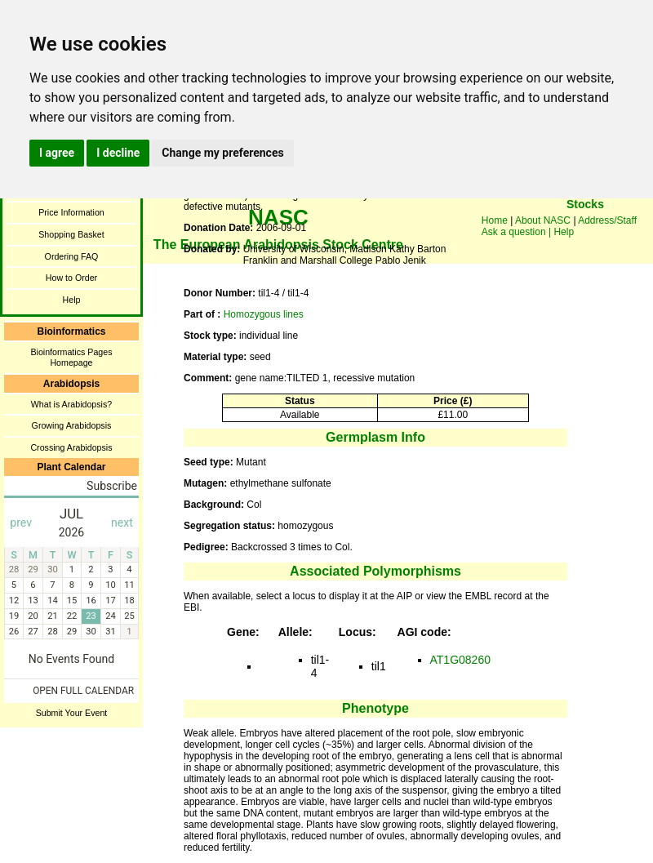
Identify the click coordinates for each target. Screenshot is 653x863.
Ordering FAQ (72, 256)
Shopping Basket (71, 234)
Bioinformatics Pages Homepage (71, 357)
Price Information (71, 212)
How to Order (71, 277)
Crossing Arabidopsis (71, 447)
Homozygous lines (264, 314)
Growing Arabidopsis (72, 425)
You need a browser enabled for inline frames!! (585, 228)
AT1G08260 (460, 659)
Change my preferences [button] (222, 152)
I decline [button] (118, 152)
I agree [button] (56, 152)
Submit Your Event (72, 713)
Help (72, 300)
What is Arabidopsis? (72, 404)
